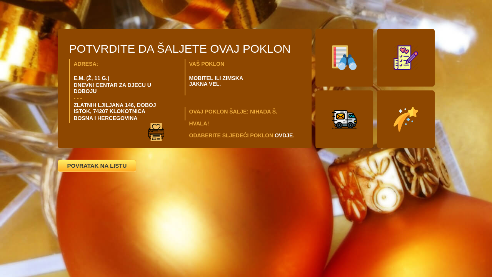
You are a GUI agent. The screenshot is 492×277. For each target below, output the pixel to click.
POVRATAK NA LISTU (97, 165)
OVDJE (284, 135)
